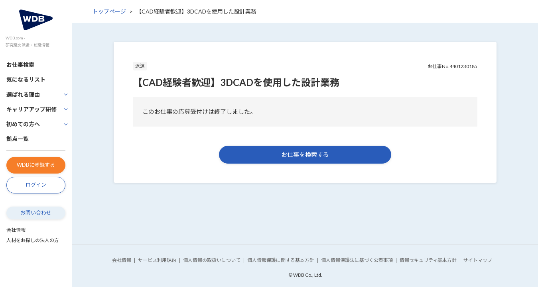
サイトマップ (477, 260)
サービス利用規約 (157, 260)
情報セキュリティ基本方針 (428, 260)
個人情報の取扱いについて (211, 260)
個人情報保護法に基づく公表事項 (357, 260)
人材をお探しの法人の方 (32, 240)
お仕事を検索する (305, 154)
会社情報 (16, 230)
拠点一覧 (17, 138)
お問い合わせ (35, 212)
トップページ (109, 11)
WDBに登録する (36, 165)
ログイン (36, 185)
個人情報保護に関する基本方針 (280, 260)
